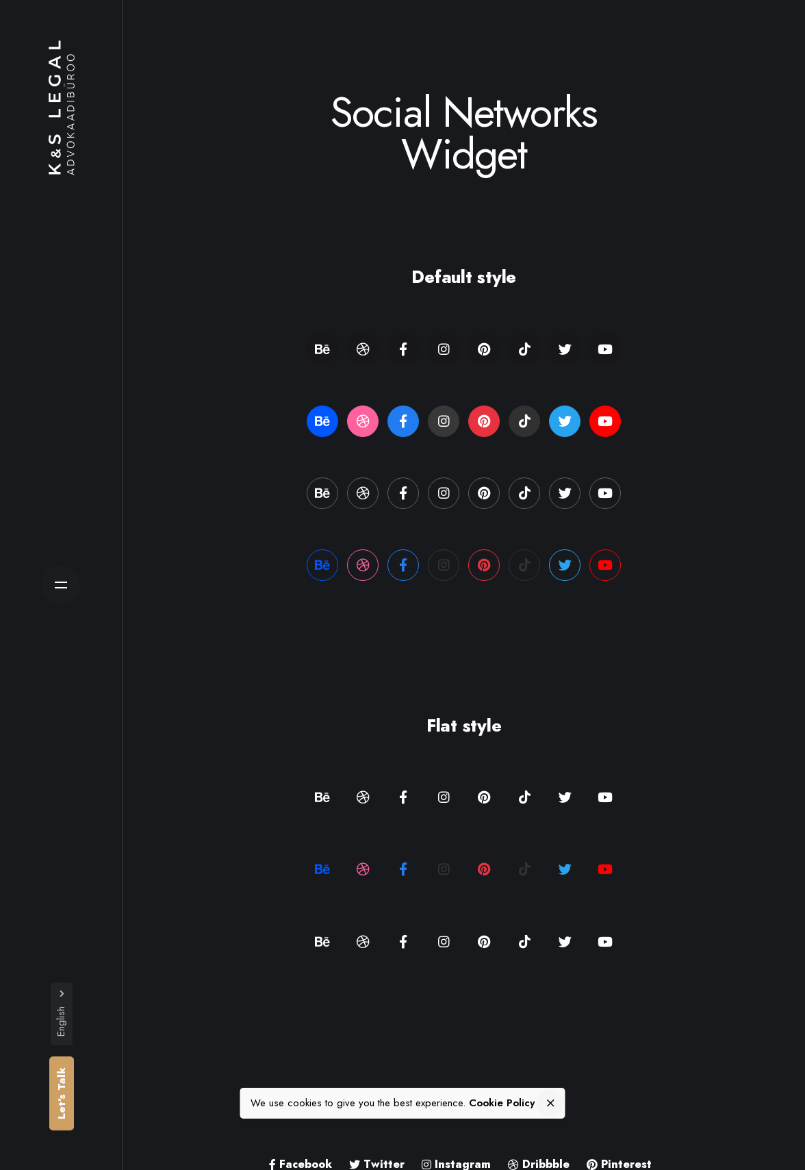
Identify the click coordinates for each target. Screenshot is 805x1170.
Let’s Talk (61, 1093)
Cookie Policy (502, 1102)
